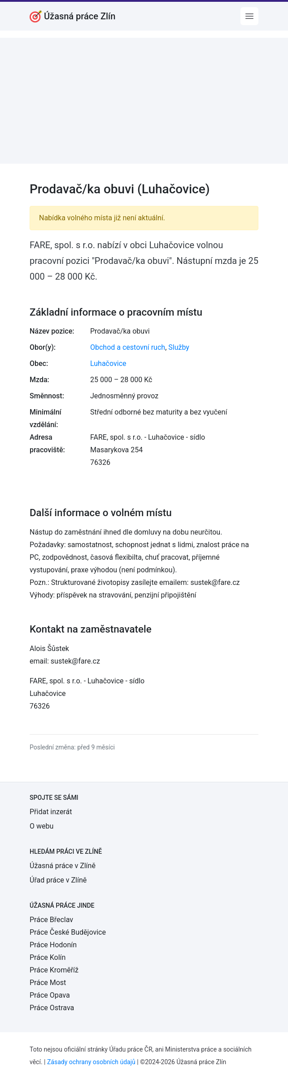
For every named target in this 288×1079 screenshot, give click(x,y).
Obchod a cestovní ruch (127, 347)
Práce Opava (50, 995)
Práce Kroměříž (54, 970)
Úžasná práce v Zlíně (63, 865)
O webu (41, 826)
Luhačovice (108, 363)
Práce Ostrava (52, 1007)
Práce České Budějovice (68, 932)
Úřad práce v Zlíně (58, 880)
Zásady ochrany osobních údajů (91, 1062)
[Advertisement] (144, 101)
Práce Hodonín (53, 945)
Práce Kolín (47, 957)
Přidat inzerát (51, 811)
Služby (178, 347)
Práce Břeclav (51, 919)
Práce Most (48, 982)
